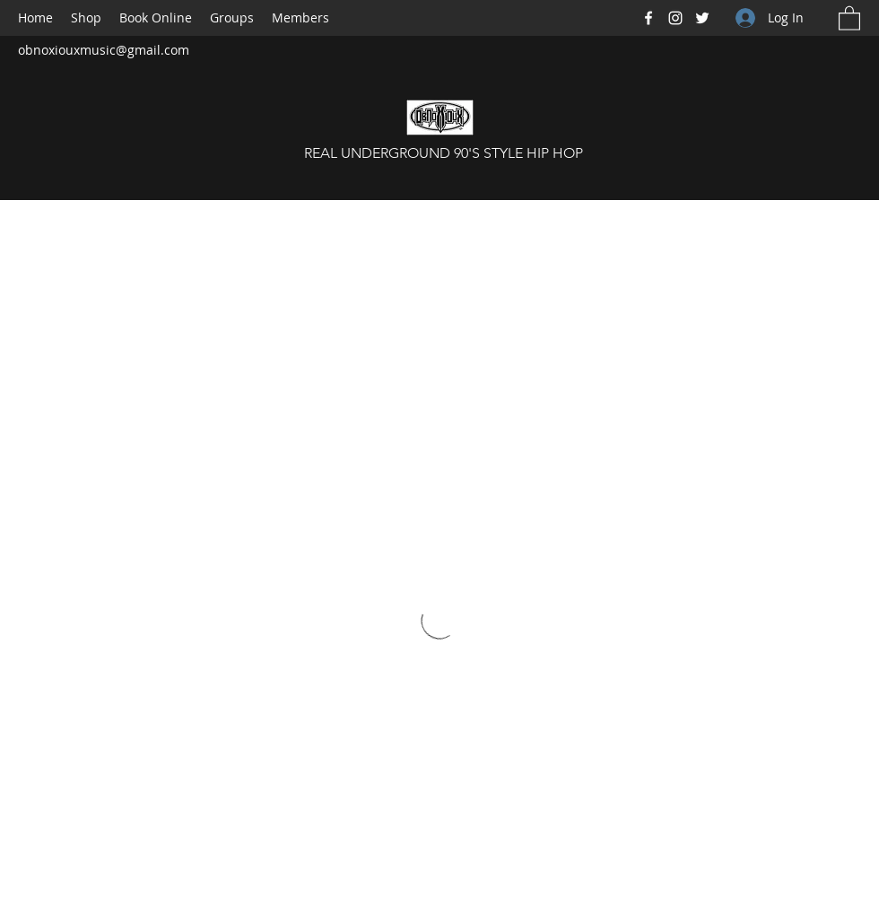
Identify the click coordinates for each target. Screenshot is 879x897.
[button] (849, 17)
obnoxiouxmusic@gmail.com (103, 49)
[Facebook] (648, 18)
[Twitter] (702, 18)
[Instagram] (675, 18)
